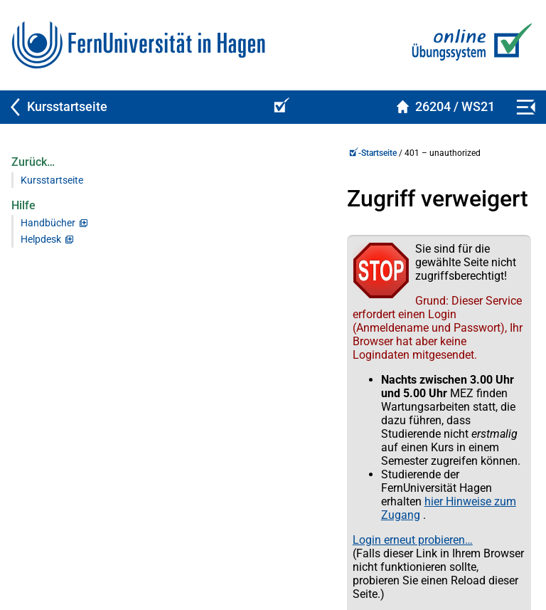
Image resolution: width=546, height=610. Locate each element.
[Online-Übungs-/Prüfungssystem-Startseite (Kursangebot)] (279, 107)
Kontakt (217, 553)
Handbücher (48, 223)
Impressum (498, 553)
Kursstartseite (52, 180)
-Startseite (200, 153)
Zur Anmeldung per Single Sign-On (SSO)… (286, 456)
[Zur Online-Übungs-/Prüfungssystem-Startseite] (469, 45)
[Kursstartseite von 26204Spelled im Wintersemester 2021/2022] (445, 107)
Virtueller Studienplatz (59, 553)
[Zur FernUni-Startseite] (138, 45)
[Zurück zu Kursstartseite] (131, 107)
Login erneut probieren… (240, 404)
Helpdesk (41, 239)
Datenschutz (354, 553)
